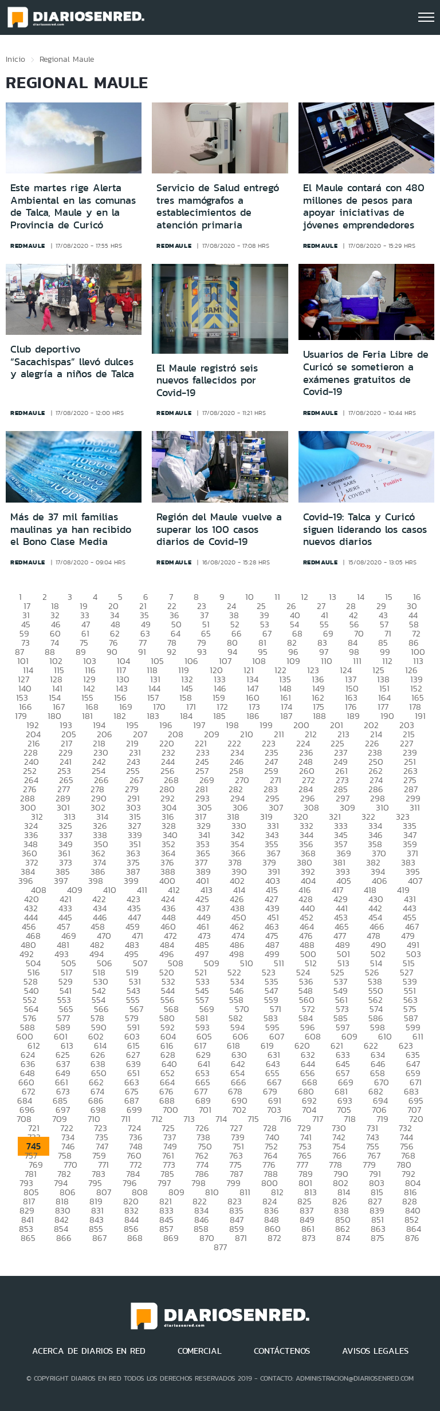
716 (286, 1119)
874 (343, 1238)
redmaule (27, 245)
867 (99, 1238)
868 (135, 1238)
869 (171, 1238)
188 (319, 716)
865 (28, 1238)
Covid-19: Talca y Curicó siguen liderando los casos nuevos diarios (365, 529)
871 (241, 1238)
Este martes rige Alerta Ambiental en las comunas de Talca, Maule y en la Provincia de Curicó (73, 206)
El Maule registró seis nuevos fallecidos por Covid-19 (207, 380)
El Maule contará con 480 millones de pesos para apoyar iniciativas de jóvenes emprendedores (364, 206)
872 (274, 1238)
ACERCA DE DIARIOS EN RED (89, 1351)
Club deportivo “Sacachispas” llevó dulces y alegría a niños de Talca (72, 361)
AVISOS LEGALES (375, 1351)
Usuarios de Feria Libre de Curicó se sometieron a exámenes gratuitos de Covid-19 (366, 373)
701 (205, 1110)
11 (277, 597)
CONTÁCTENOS (282, 1351)
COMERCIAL (200, 1351)
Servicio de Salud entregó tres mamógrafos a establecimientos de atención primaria (217, 206)
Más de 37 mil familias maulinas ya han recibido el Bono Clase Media (70, 529)
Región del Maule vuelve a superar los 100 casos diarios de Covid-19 (219, 529)
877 (220, 1247)
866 (64, 1238)
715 (253, 1119)
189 (353, 716)
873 (309, 1238)
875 (377, 1238)
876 (412, 1238)
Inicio (15, 59)
